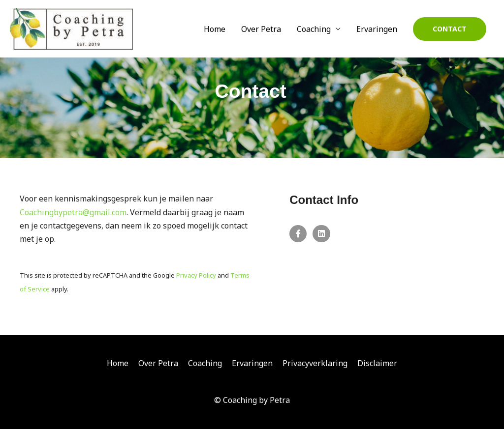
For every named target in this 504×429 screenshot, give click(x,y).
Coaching (314, 29)
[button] (449, 29)
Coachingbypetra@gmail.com (73, 212)
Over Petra (261, 29)
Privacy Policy (196, 275)
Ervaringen (376, 29)
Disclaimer (377, 363)
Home (214, 29)
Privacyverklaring (315, 363)
